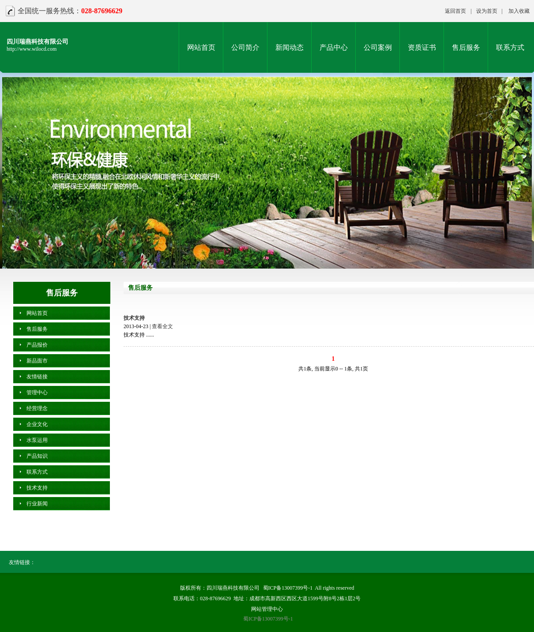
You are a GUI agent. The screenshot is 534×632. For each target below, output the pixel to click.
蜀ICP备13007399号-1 (288, 588)
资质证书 (422, 47)
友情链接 (37, 377)
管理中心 (37, 392)
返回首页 (455, 11)
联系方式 (510, 47)
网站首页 (201, 47)
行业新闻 (37, 504)
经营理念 (37, 408)
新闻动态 (289, 47)
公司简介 (245, 47)
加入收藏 (519, 11)
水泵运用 (37, 440)
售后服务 (466, 47)
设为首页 (486, 11)
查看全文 (162, 326)
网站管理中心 (267, 609)
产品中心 (334, 47)
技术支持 (134, 318)
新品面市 (37, 361)
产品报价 (37, 345)
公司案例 (378, 47)
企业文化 (37, 424)
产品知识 (37, 456)
